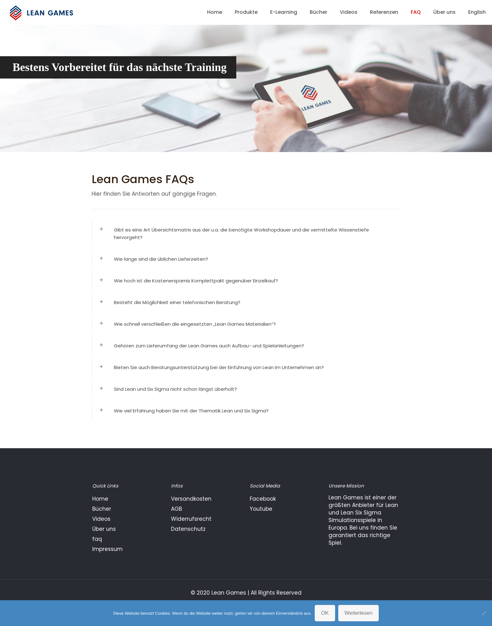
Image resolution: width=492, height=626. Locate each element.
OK (325, 613)
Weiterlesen (358, 613)
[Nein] (484, 613)
